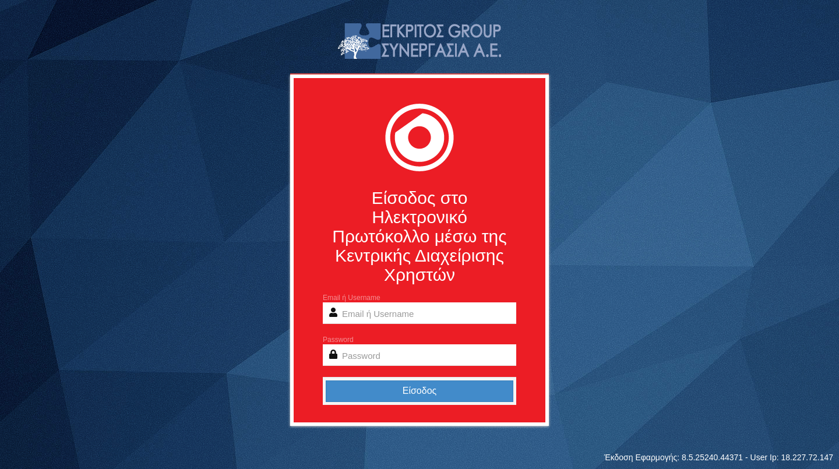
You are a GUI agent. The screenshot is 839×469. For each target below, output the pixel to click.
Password (338, 340)
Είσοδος (420, 391)
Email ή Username (351, 298)
